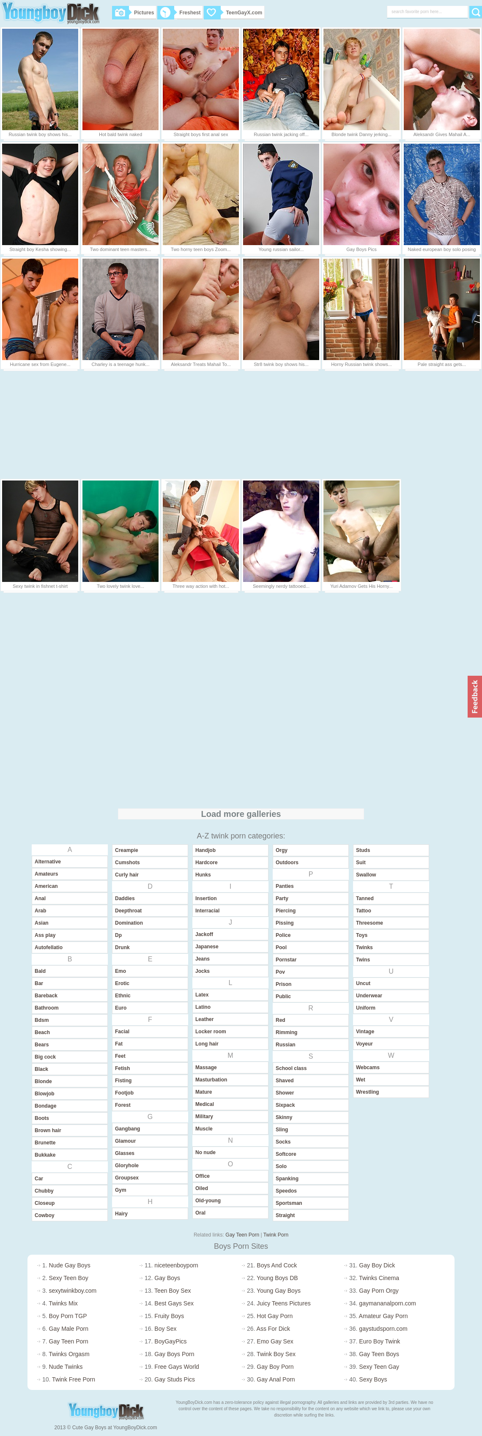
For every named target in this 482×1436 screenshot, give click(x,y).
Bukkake (45, 1155)
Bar (39, 983)
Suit (361, 862)
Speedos (286, 1191)
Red (280, 1020)
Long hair (207, 1044)
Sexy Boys (373, 1379)
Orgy (282, 850)
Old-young (208, 1201)
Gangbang (127, 1129)
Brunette (45, 1143)
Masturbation (211, 1080)
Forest (123, 1105)
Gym (120, 1190)
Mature (203, 1092)
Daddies (125, 898)
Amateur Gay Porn (383, 1316)
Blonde (43, 1081)
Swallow (366, 875)
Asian (42, 923)
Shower (285, 1093)
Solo (281, 1166)
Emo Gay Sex (275, 1341)
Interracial (207, 911)
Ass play (45, 935)
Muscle (204, 1129)
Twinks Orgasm (69, 1354)
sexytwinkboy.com (73, 1290)
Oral (200, 1213)
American (46, 886)
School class (291, 1068)
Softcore (286, 1154)
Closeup (45, 1203)
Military (204, 1116)
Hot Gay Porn (275, 1316)
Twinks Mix (63, 1303)
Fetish (122, 1068)
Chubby (44, 1191)
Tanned (365, 898)
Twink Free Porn (73, 1379)
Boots (42, 1118)
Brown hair (48, 1130)
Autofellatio (49, 947)
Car (39, 1179)
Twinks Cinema (379, 1278)
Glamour (125, 1141)
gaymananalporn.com (387, 1303)
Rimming (286, 1032)
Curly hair (127, 875)
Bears (42, 1045)
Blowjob (45, 1094)
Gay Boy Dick (377, 1265)
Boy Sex (165, 1328)
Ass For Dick (273, 1328)
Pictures (133, 12)
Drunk (122, 947)
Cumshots (127, 862)
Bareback (46, 996)
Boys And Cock (277, 1265)
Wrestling (367, 1092)
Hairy (121, 1214)
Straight (285, 1215)
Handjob (205, 850)
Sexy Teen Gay (379, 1366)
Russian (286, 1045)
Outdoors (287, 862)
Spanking (287, 1179)
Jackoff (204, 934)
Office (202, 1176)
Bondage (45, 1106)
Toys (361, 935)
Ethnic (123, 996)
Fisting (123, 1081)
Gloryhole (127, 1165)
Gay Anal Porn (276, 1379)
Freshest (178, 12)
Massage (206, 1067)
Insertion (206, 898)
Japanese (207, 947)
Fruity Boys (169, 1316)
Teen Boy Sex (172, 1290)
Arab (40, 911)
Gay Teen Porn (242, 1235)
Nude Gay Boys (69, 1265)
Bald (40, 971)
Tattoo (363, 911)
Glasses (124, 1153)
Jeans (202, 959)
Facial (122, 1032)
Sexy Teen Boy (68, 1278)
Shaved (285, 1081)
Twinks (364, 947)
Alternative (48, 862)
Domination (129, 923)
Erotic (122, 983)
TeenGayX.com (233, 12)
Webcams (368, 1067)
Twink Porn (275, 1235)
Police (283, 935)
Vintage (365, 1032)
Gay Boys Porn (174, 1354)
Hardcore (206, 862)
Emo (120, 971)
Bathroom (47, 1008)
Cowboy (45, 1215)
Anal (40, 898)
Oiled (201, 1188)
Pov (280, 972)
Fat (119, 1044)
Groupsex (127, 1178)
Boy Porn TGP (68, 1316)
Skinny (284, 1117)
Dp (118, 935)
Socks (283, 1142)
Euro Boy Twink (379, 1341)
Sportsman (289, 1203)
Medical (204, 1104)
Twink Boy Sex (276, 1354)
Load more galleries (241, 814)
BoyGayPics (170, 1341)
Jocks (202, 971)
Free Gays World (176, 1366)
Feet (120, 1056)
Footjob (124, 1093)
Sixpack (285, 1105)
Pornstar (286, 960)
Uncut (363, 983)
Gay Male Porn (68, 1328)
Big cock (45, 1057)
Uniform (365, 1008)
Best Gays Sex (174, 1303)
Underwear (369, 996)
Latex (201, 995)
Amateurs (46, 874)
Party (282, 898)
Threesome (369, 923)
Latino (203, 1007)
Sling (282, 1130)
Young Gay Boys (279, 1290)
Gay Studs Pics (174, 1379)
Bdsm (42, 1020)
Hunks (203, 875)
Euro (120, 1008)
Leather (204, 1019)
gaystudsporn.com (383, 1328)
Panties (285, 886)
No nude (205, 1152)
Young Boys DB (277, 1278)
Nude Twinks (66, 1366)
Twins (363, 960)
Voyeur (364, 1044)
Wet (360, 1080)
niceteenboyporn (176, 1265)
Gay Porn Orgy (378, 1290)
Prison (283, 984)
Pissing (285, 923)
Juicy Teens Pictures (283, 1303)
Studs (363, 850)
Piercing (286, 911)
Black (41, 1069)
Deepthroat (128, 911)
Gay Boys (167, 1278)
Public (283, 996)
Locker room (210, 1032)
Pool (281, 947)
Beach (42, 1032)
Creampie (126, 850)
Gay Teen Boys (379, 1354)
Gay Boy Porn (275, 1366)
